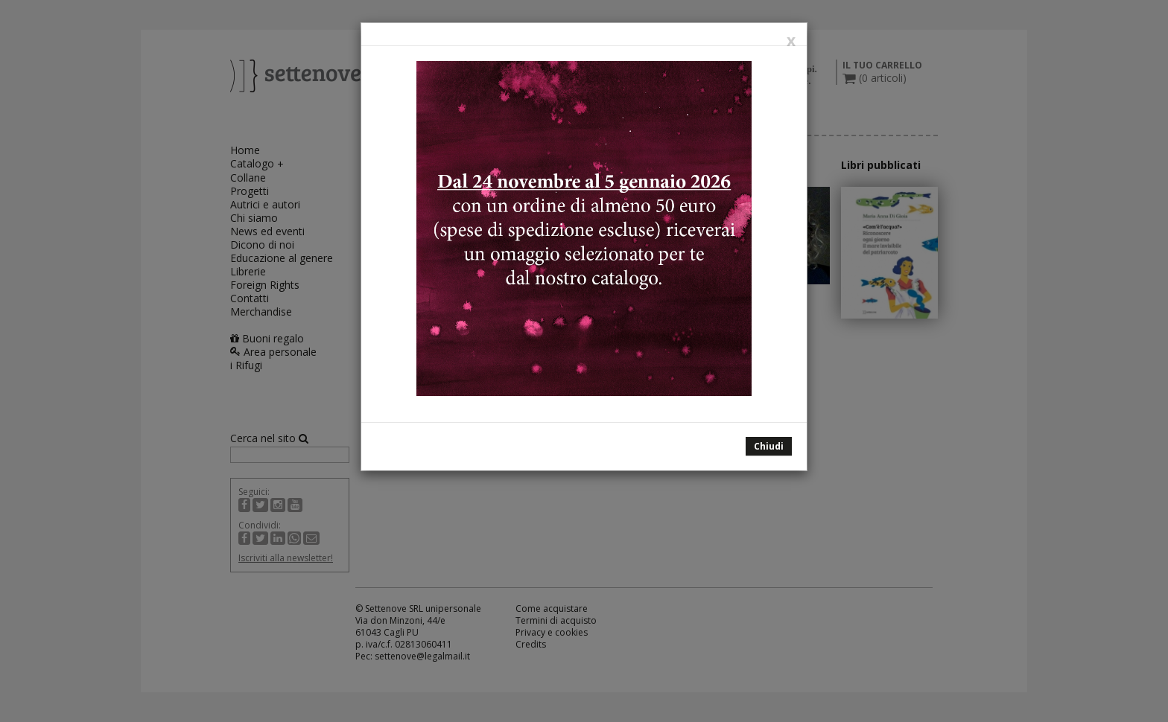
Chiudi (769, 446)
